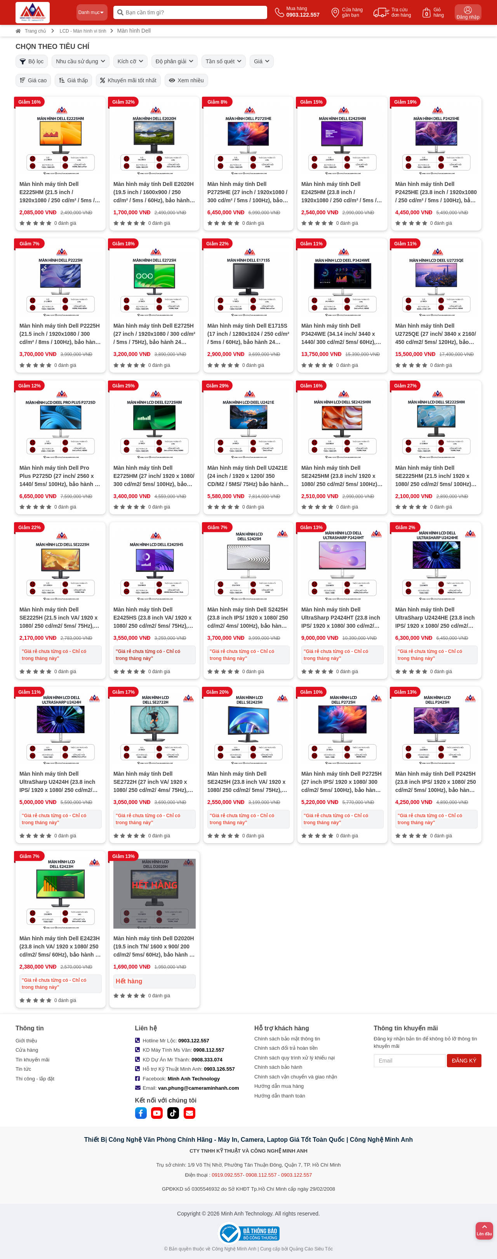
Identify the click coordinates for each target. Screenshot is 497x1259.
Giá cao (33, 80)
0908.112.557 (208, 1050)
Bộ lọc (31, 61)
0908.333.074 (206, 1060)
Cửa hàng (27, 1050)
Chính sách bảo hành (278, 1067)
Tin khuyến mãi (32, 1060)
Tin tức (23, 1069)
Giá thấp (73, 80)
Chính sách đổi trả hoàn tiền (286, 1048)
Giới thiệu (26, 1041)
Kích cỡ (130, 61)
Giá (261, 61)
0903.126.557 (219, 1069)
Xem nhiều (186, 80)
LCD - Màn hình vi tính (83, 31)
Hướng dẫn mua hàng (279, 1086)
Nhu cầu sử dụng (80, 61)
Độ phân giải (174, 61)
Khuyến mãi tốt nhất (128, 80)
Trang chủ (31, 31)
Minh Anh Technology (194, 1079)
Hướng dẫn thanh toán (279, 1096)
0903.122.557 (193, 1041)
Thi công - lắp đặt (35, 1079)
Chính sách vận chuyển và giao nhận (295, 1077)
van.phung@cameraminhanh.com (198, 1088)
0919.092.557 (227, 1175)
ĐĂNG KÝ (464, 1061)
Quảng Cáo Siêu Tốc (311, 1249)
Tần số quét (224, 61)
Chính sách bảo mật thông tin (287, 1039)
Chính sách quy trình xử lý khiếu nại (294, 1058)
